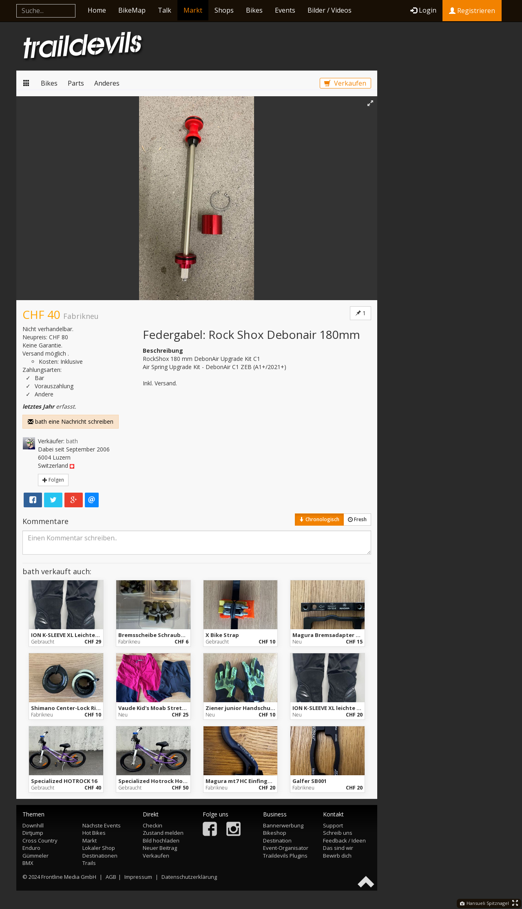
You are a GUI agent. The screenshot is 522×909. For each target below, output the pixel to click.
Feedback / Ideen (344, 840)
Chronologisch (319, 519)
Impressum (138, 876)
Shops (224, 10)
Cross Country (40, 840)
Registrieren (472, 10)
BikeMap (132, 10)
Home (97, 10)
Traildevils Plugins (285, 855)
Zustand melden (163, 832)
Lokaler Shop (98, 847)
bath (72, 441)
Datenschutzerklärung (189, 876)
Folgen (53, 479)
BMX (27, 863)
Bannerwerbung (283, 825)
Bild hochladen (161, 840)
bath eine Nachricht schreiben (70, 421)
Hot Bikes (94, 832)
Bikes (254, 10)
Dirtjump (32, 832)
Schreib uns (337, 832)
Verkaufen (345, 83)
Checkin (152, 825)
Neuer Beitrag (160, 847)
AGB (111, 876)
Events (285, 10)
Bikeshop (274, 832)
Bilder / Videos (329, 10)
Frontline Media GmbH (68, 876)
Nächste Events (101, 825)
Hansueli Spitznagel (484, 903)
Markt (193, 10)
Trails (89, 863)
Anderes (106, 83)
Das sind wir (338, 847)
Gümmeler (35, 855)
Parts (76, 83)
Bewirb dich (337, 855)
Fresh (357, 519)
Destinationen (99, 855)
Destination (277, 840)
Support (333, 825)
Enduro (31, 847)
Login (423, 10)
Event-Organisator (285, 847)
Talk (164, 10)
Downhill (33, 825)
